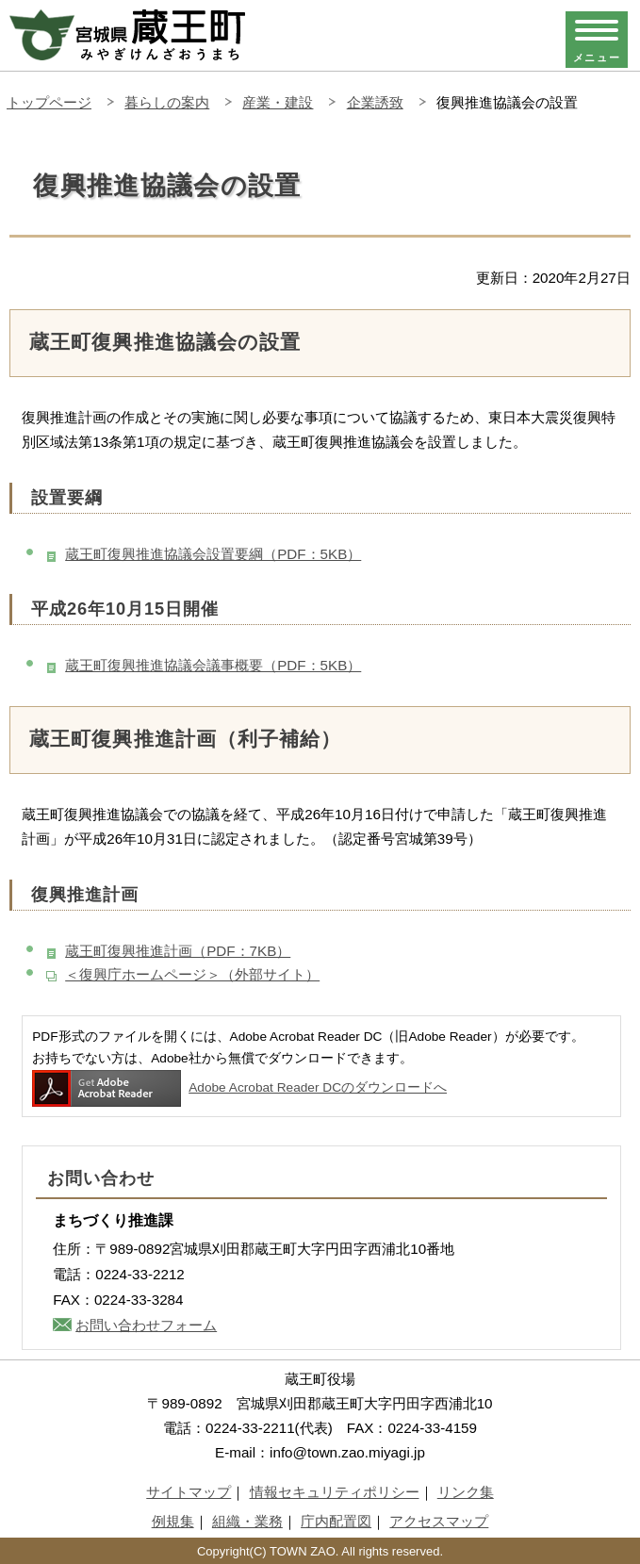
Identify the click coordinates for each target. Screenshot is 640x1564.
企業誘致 (375, 102)
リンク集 (465, 1492)
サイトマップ (188, 1492)
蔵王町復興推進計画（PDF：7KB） (177, 951)
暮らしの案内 (166, 102)
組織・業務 (247, 1521)
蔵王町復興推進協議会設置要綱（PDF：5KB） (213, 554)
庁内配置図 (336, 1521)
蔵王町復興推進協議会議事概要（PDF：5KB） (213, 665)
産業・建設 (277, 102)
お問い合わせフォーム (146, 1325)
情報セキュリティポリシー (334, 1492)
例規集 (173, 1521)
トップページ (49, 102)
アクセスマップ (438, 1521)
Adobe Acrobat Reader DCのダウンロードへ (239, 1087)
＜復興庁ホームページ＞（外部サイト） (192, 974)
